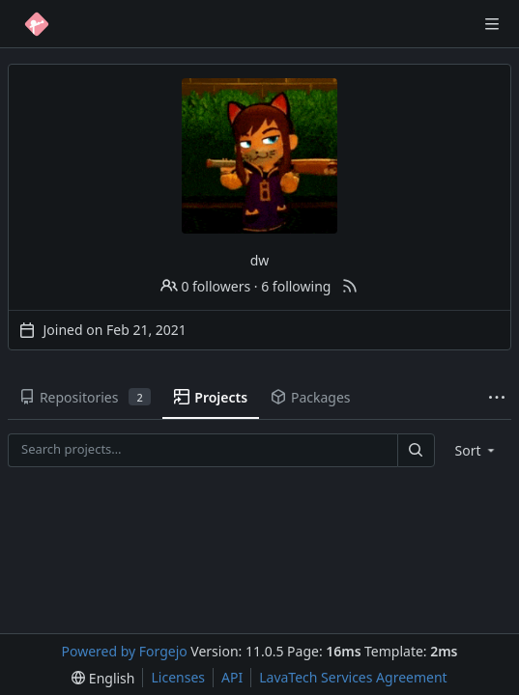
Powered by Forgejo (124, 651)
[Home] (37, 24)
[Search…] (415, 450)
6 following (296, 286)
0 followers (205, 286)
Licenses (178, 677)
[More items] (496, 398)
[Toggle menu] (492, 24)
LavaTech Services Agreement (353, 677)
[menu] (477, 450)
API (232, 677)
